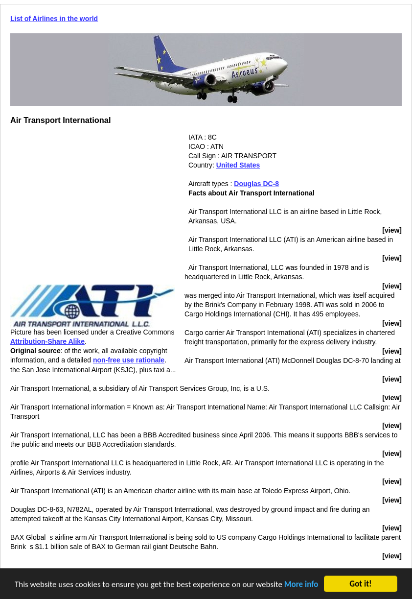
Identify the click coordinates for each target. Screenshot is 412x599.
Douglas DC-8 (256, 184)
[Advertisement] (92, 201)
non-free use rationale (128, 360)
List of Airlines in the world (54, 19)
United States (238, 165)
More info (301, 584)
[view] (392, 230)
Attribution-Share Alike (47, 341)
